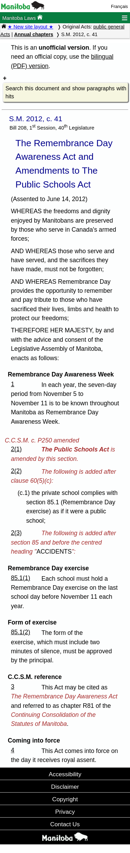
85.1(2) (20, 632)
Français (119, 6)
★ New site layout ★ (30, 27)
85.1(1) (20, 577)
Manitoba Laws (22, 17)
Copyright (65, 799)
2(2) (16, 470)
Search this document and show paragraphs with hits (66, 92)
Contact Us (65, 824)
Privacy (65, 811)
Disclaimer (65, 786)
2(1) (16, 449)
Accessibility (65, 774)
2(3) (16, 532)
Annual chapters (33, 34)
